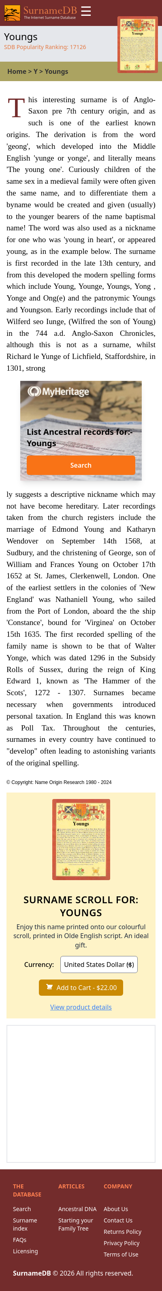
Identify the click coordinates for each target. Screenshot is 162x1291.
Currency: (39, 964)
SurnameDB (32, 1273)
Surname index (25, 1224)
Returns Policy (122, 1231)
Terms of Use (121, 1254)
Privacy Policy (121, 1243)
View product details (81, 1007)
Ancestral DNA (77, 1209)
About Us (116, 1209)
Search (81, 465)
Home (16, 71)
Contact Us (118, 1220)
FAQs (19, 1240)
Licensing (25, 1251)
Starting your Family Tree (75, 1224)
